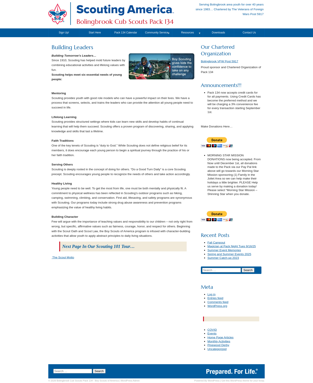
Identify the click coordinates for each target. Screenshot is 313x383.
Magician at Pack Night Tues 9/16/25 (231, 246)
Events (212, 333)
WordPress (213, 380)
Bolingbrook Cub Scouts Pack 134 (125, 21)
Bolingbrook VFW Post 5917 (219, 61)
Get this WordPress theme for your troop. (243, 380)
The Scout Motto (63, 257)
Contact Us (249, 32)
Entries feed (215, 298)
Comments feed (217, 302)
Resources (187, 32)
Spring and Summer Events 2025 (229, 254)
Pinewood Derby (218, 345)
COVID (212, 329)
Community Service (156, 32)
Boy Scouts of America (107, 380)
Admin (130, 380)
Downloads (218, 32)
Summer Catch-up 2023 (223, 257)
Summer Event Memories (224, 250)
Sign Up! (64, 32)
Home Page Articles (220, 337)
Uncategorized (217, 349)
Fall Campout (216, 242)
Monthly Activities (218, 341)
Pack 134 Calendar (125, 32)
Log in (211, 294)
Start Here (95, 32)
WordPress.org (217, 306)
